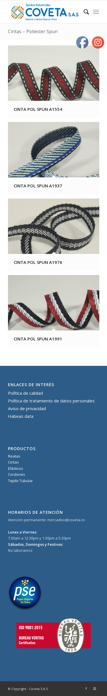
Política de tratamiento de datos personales (51, 401)
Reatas (14, 456)
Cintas (13, 462)
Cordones (16, 474)
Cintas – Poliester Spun (33, 31)
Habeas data (20, 416)
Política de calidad (25, 393)
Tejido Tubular (20, 480)
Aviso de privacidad (27, 408)
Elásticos (15, 468)
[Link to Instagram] (94, 688)
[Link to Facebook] (86, 688)
